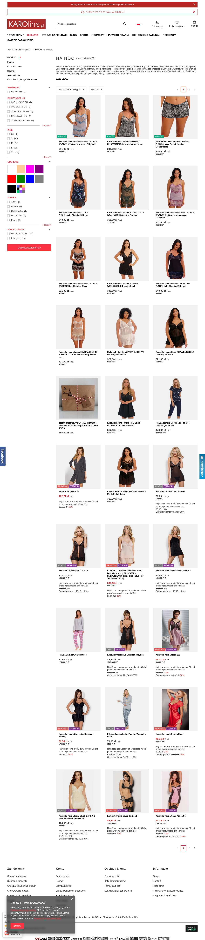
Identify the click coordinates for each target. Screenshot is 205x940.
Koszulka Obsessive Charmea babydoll (125, 655)
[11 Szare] (39, 179)
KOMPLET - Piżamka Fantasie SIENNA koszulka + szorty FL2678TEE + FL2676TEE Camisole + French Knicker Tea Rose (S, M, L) (125, 574)
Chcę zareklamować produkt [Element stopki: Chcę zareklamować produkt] (21, 886)
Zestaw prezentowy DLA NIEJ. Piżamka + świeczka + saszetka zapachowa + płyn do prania (78, 425)
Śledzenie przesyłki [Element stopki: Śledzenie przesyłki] (17, 881)
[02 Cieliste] (21, 169)
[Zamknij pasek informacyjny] (194, 12)
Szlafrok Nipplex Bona (69, 491)
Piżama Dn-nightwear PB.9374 (73, 655)
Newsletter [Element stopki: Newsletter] (61, 905)
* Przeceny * (15, 35)
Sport (84, 35)
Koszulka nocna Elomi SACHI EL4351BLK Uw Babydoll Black (126, 492)
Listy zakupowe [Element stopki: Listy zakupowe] (64, 886)
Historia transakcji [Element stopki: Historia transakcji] (65, 895)
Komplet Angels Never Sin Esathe (122, 816)
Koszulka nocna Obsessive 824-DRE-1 (173, 571)
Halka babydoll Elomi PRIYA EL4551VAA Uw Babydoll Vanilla (125, 353)
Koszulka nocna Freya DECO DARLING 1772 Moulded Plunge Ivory (77, 817)
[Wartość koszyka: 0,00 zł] (194, 24)
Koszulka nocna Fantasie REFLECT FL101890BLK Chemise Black (123, 424)
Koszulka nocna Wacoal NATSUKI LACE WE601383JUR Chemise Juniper (125, 214)
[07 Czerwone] (11, 179)
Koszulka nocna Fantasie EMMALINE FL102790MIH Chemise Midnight (173, 285)
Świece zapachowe (20, 40)
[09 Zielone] (21, 179)
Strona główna (25, 49)
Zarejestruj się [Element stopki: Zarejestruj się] (63, 876)
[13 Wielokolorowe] (21, 189)
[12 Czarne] (11, 189)
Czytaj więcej (62, 78)
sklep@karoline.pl (81, 917)
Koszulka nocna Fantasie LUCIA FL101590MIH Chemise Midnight (74, 214)
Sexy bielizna (13, 75)
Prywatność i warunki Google (47, 918)
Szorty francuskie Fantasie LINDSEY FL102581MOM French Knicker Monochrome (172, 144)
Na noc (11, 57)
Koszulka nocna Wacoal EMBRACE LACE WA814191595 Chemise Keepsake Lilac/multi (175, 215)
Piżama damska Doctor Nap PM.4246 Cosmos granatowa (173, 424)
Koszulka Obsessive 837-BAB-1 (73, 571)
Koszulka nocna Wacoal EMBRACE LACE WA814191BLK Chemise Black (78, 285)
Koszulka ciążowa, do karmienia (22, 79)
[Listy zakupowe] (177, 24)
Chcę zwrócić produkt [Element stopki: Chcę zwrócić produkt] (18, 890)
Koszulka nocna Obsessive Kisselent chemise (76, 735)
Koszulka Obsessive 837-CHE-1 (170, 491)
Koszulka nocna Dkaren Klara (169, 734)
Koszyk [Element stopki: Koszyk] (59, 881)
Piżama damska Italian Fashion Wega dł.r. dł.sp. (126, 735)
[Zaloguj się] (157, 24)
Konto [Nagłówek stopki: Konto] (60, 868)
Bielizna (32, 35)
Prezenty (169, 35)
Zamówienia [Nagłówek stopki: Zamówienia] (15, 868)
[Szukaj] (125, 24)
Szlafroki (11, 71)
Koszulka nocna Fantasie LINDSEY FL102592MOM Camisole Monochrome (125, 143)
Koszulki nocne (14, 66)
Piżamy (10, 62)
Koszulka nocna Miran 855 (168, 655)
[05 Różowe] (30, 169)
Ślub (73, 35)
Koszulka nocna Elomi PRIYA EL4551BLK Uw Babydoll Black (175, 353)
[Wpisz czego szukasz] (92, 24)
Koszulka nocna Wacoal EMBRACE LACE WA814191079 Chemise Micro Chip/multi (78, 143)
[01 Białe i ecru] (11, 169)
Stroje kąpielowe (54, 35)
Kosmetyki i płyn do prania (110, 35)
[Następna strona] (195, 89)
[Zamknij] (194, 4)
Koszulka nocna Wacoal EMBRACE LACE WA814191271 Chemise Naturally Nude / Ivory (78, 354)
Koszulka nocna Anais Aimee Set (171, 816)
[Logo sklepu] (26, 24)
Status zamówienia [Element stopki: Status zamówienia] (17, 876)
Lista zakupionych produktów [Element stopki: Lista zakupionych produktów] (70, 890)
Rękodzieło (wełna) (145, 35)
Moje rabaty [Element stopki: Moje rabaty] (62, 900)
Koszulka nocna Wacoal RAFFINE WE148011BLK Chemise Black (122, 285)
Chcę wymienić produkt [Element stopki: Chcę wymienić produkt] (19, 895)
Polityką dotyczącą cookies (23, 910)
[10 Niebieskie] (30, 179)
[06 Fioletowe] (39, 169)
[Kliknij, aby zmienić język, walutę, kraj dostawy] (140, 24)
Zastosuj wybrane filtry (29, 247)
